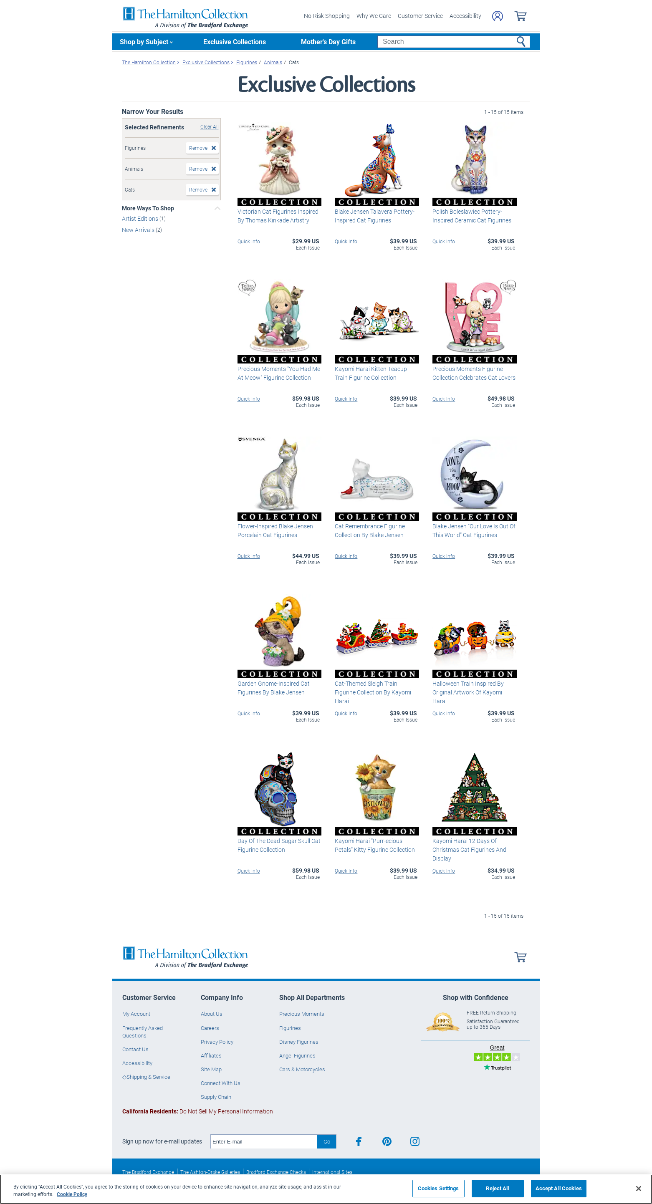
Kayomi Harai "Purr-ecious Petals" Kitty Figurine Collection (375, 845)
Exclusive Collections (234, 41)
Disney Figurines (298, 1041)
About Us (211, 1013)
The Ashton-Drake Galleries (210, 1172)
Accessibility (465, 16)
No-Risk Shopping (327, 16)
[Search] (453, 41)
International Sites (332, 1172)
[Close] (638, 1188)
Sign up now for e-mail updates (162, 1141)
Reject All (497, 1188)
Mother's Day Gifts (328, 41)
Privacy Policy (217, 1041)
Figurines (290, 1028)
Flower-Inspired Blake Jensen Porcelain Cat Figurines (275, 530)
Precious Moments (301, 1013)
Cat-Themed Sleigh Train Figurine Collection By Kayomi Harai (373, 692)
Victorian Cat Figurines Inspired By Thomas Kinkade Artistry (278, 215)
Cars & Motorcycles (302, 1069)
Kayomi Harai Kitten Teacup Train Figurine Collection (371, 373)
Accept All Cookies (559, 1188)
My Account (136, 1013)
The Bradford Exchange (148, 1172)
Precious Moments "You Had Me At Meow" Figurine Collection (279, 373)
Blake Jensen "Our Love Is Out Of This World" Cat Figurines (474, 530)
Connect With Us (220, 1083)
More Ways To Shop (148, 208)
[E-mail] (264, 1142)
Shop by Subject (144, 41)
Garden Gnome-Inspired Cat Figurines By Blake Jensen (274, 687)
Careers (210, 1028)
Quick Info (249, 241)
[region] (326, 1189)
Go (326, 1141)
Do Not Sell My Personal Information (197, 1111)
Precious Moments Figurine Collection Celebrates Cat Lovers (474, 373)
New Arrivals (139, 230)
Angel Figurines (297, 1055)
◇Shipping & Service (146, 1076)
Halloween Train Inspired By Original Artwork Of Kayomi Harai (468, 692)
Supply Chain (216, 1097)
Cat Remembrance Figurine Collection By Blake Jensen (370, 530)
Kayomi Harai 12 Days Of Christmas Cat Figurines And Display (469, 849)
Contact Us (135, 1049)
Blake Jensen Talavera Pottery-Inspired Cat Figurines (374, 215)
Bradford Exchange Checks (276, 1172)
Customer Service (420, 16)
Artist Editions (140, 218)
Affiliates (211, 1055)
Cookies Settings (438, 1188)
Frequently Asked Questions (142, 1031)
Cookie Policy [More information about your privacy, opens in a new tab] (72, 1194)
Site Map (211, 1069)
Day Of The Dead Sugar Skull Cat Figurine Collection (279, 845)
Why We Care (373, 16)
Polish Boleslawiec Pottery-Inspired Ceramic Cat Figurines (471, 215)
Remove (198, 147)
